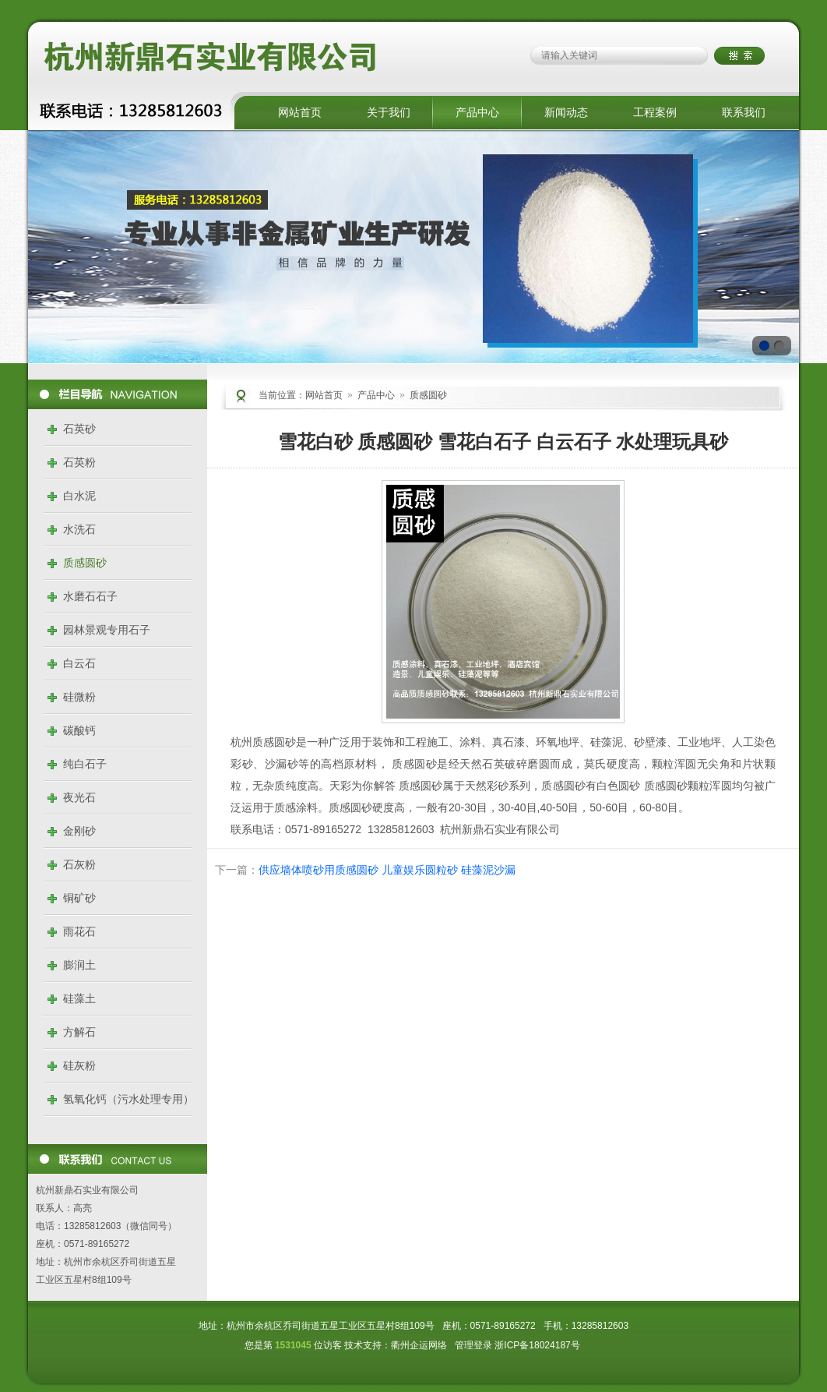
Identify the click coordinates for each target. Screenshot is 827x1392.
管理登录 (473, 1345)
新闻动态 (566, 112)
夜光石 (79, 797)
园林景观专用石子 (106, 630)
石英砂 (79, 428)
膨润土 (79, 965)
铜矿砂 (79, 898)
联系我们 (743, 112)
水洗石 (79, 529)
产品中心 (477, 112)
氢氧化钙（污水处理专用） (128, 1099)
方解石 (79, 1032)
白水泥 (79, 495)
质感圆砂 (85, 562)
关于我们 (388, 112)
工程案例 (655, 112)
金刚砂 (79, 831)
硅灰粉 (79, 1065)
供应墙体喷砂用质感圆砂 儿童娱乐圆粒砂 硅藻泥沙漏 (387, 870)
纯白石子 (85, 764)
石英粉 (79, 462)
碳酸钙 (79, 730)
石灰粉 (79, 864)
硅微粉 (79, 697)
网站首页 (300, 112)
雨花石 (79, 931)
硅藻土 (79, 998)
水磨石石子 (90, 596)
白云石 (79, 663)
